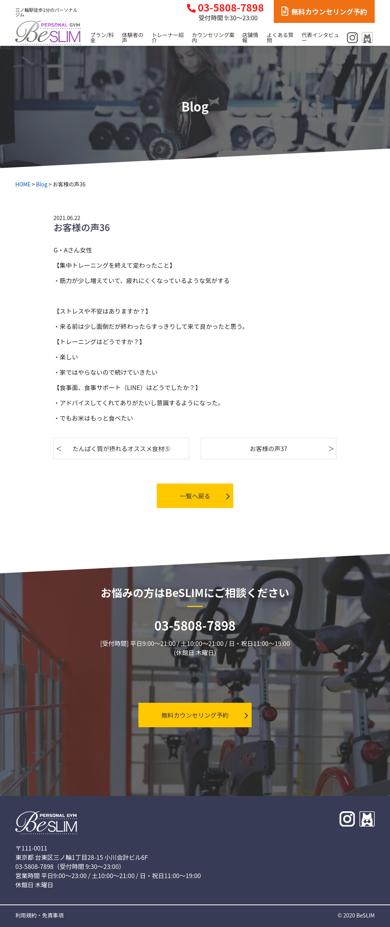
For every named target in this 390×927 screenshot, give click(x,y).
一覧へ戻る (195, 495)
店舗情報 (250, 37)
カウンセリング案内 (213, 37)
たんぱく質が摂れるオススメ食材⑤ (122, 448)
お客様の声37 (269, 448)
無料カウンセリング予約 (324, 11)
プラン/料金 (102, 37)
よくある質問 (280, 37)
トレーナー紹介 (168, 37)
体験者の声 (132, 37)
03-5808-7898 (225, 7)
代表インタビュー (320, 37)
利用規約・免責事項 (39, 915)
